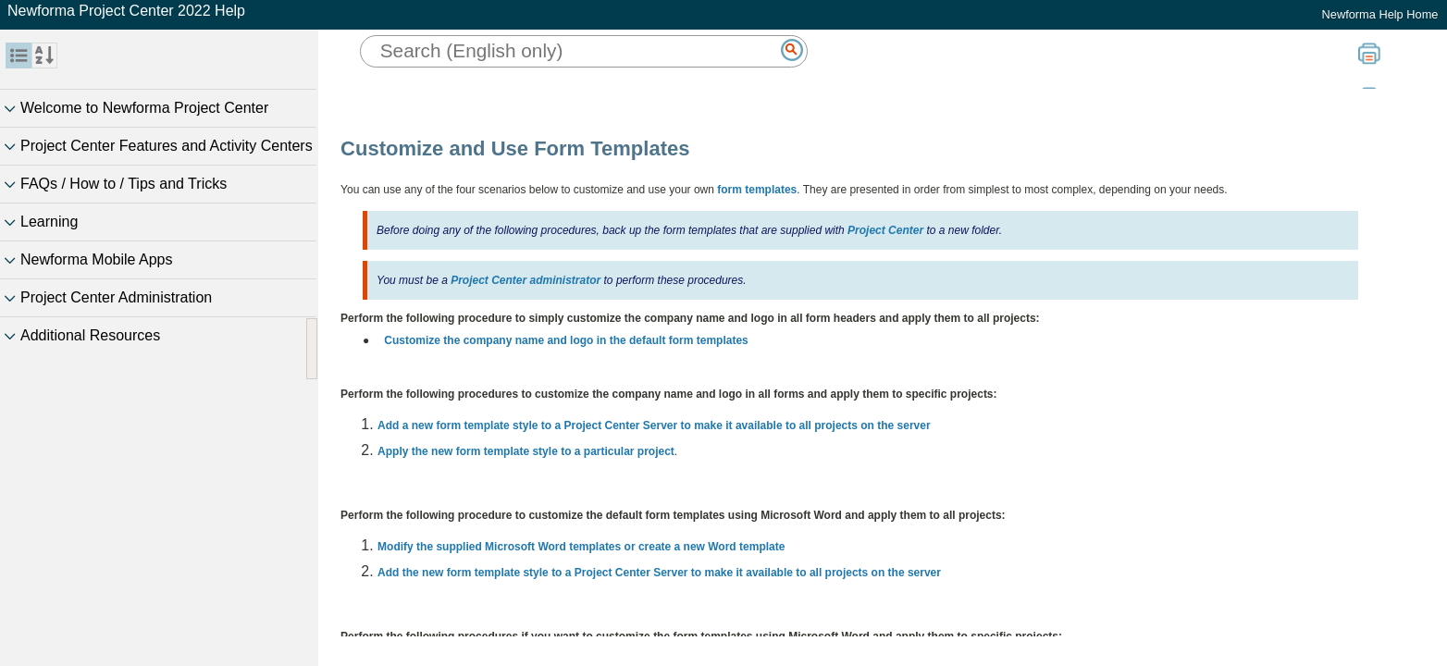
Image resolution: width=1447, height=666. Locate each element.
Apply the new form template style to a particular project (525, 451)
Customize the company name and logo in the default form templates (566, 340)
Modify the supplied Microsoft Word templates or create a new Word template (581, 546)
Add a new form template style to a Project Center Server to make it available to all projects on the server (654, 425)
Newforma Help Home (1380, 14)
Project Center (885, 230)
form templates (757, 189)
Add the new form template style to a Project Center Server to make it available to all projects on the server (659, 572)
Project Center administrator (525, 280)
